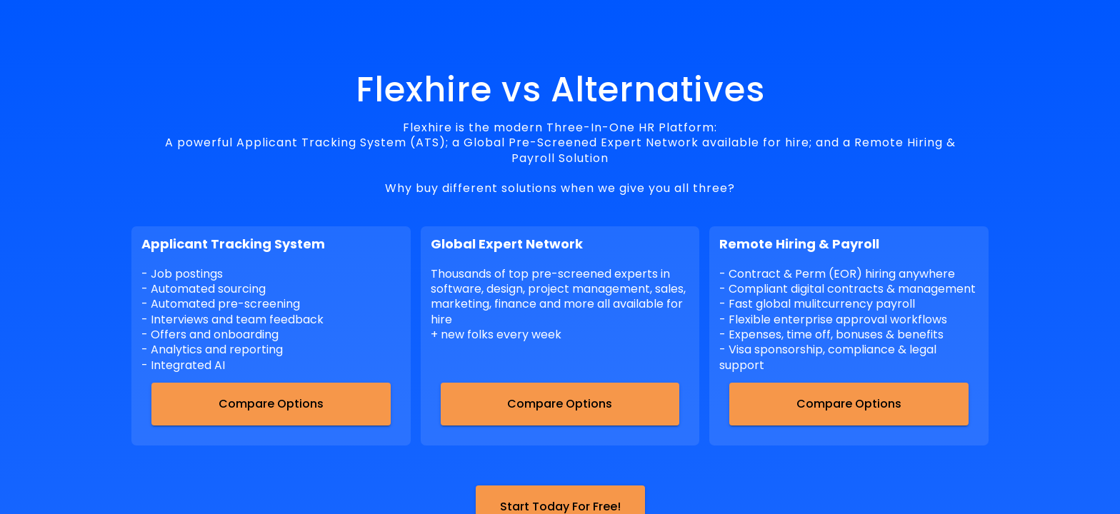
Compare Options (271, 403)
